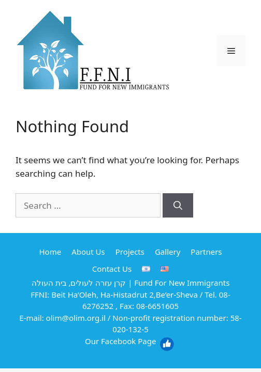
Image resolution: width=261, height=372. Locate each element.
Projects (129, 251)
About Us (88, 251)
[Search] (178, 205)
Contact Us (112, 269)
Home (50, 251)
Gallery (167, 251)
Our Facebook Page (130, 341)
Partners (206, 251)
